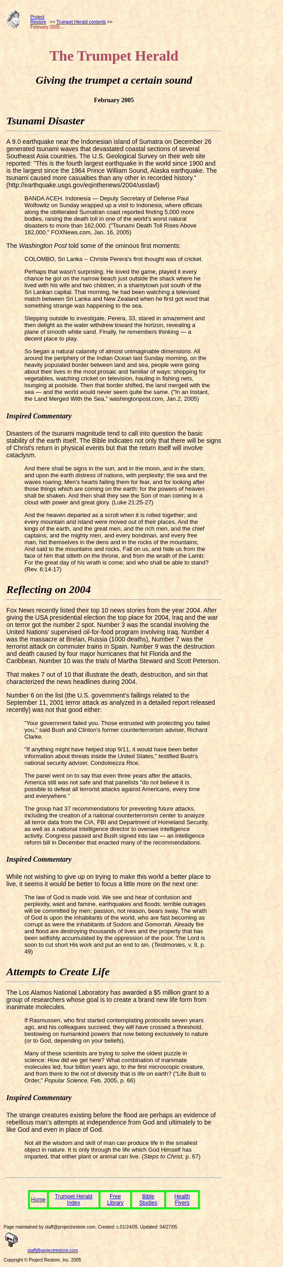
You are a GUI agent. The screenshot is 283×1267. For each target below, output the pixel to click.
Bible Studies (148, 1199)
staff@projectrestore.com (53, 1250)
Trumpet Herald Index (73, 1199)
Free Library (115, 1199)
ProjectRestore (38, 19)
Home (38, 1199)
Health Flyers (182, 1199)
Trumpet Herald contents (81, 21)
